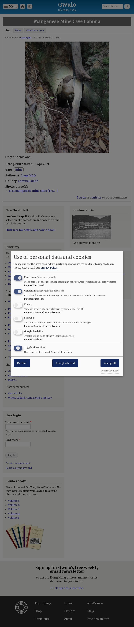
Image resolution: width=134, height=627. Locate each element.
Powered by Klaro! (110, 371)
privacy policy (48, 267)
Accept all (110, 363)
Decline (21, 363)
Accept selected (65, 363)
